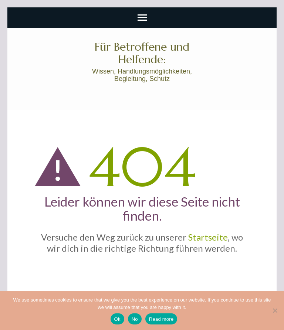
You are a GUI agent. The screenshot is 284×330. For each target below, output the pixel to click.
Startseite (208, 237)
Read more (161, 319)
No (135, 319)
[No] (274, 310)
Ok (117, 319)
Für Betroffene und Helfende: (142, 53)
